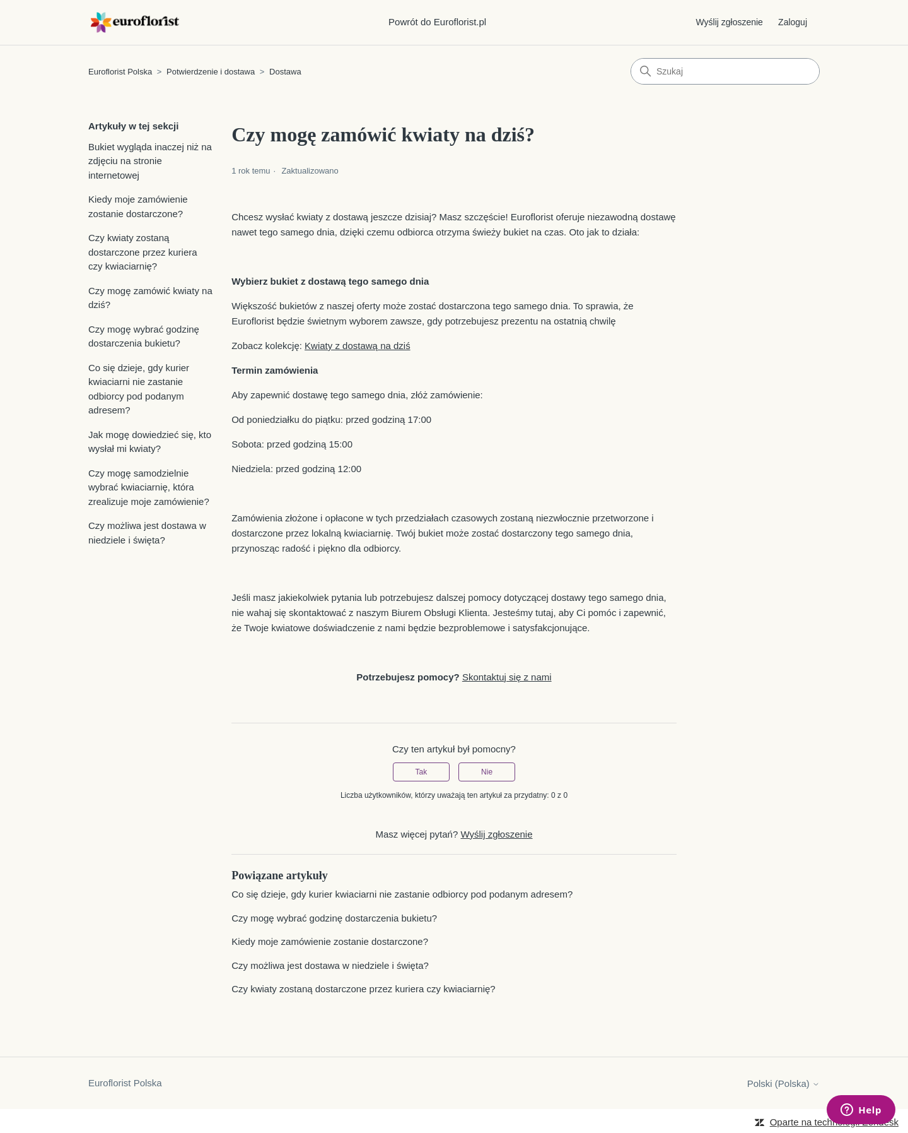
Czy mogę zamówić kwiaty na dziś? (150, 298)
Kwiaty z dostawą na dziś (357, 345)
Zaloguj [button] (792, 22)
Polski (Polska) (783, 1083)
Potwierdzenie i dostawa (210, 71)
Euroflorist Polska (120, 71)
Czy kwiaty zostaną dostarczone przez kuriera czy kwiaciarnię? (142, 251)
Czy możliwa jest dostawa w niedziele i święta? (147, 532)
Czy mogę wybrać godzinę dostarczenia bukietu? (143, 336)
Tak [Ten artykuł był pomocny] (422, 772)
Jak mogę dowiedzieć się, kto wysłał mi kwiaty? (149, 441)
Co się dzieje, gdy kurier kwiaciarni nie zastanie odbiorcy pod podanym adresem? (138, 389)
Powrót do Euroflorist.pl (437, 21)
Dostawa (285, 71)
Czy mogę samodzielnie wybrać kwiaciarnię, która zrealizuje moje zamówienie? (148, 487)
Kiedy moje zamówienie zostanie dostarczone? (138, 206)
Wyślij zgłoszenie (729, 22)
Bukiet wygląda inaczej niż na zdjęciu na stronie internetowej (150, 161)
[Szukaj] (725, 71)
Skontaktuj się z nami (507, 677)
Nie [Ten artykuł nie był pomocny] (486, 772)
